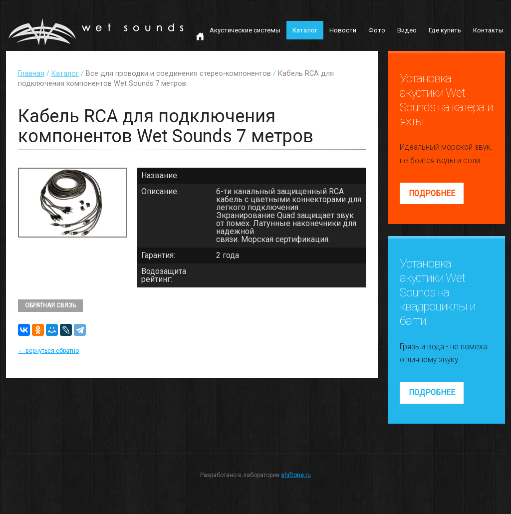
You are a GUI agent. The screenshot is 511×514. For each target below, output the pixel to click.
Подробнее (432, 193)
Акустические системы (245, 30)
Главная (31, 73)
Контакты (488, 30)
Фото (376, 30)
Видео (407, 30)
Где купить (445, 30)
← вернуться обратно (48, 350)
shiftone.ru (296, 475)
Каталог (304, 30)
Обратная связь (50, 305)
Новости (342, 30)
